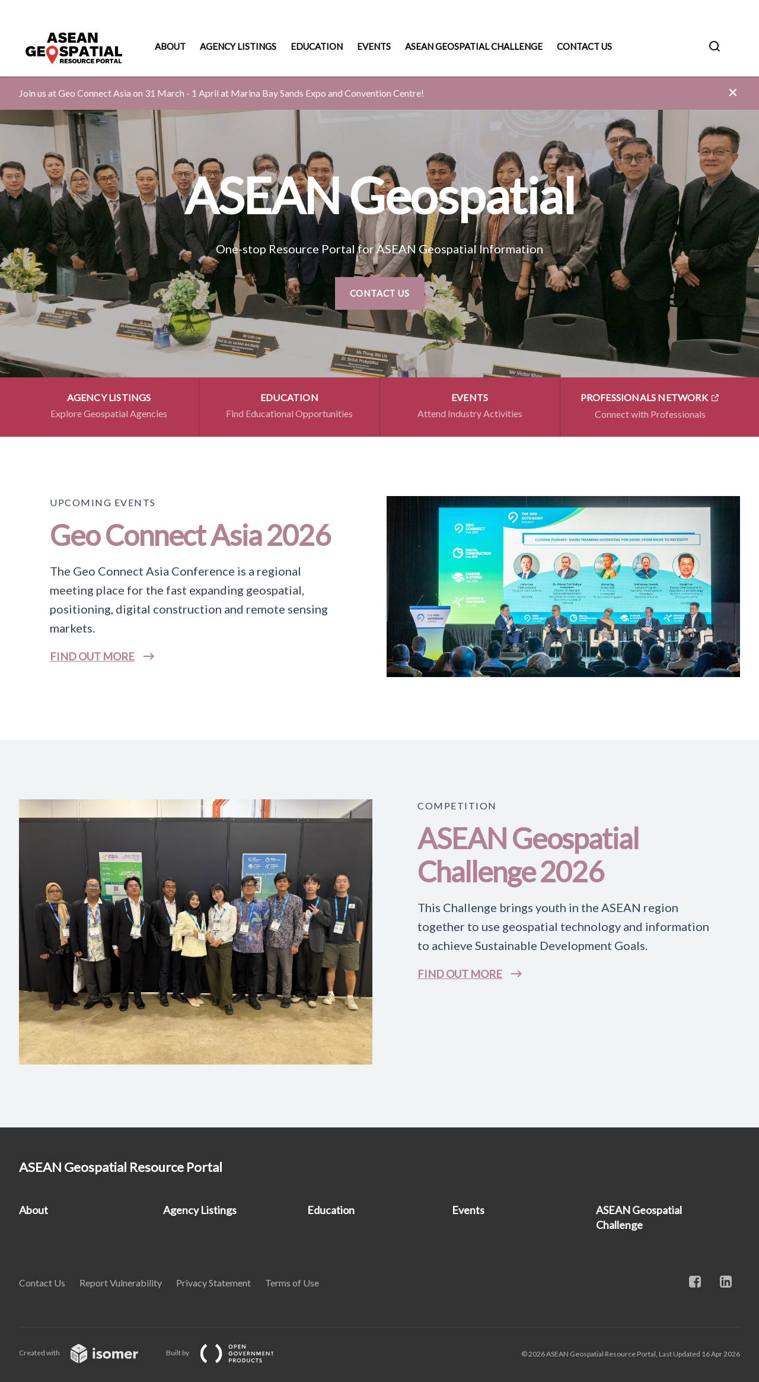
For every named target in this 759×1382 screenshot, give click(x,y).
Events (374, 46)
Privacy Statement (213, 1282)
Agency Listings (238, 46)
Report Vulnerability (120, 1282)
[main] (379, 602)
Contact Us (584, 46)
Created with (88, 1352)
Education (317, 46)
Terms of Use (292, 1282)
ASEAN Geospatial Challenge (474, 46)
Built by (229, 1352)
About (170, 46)
